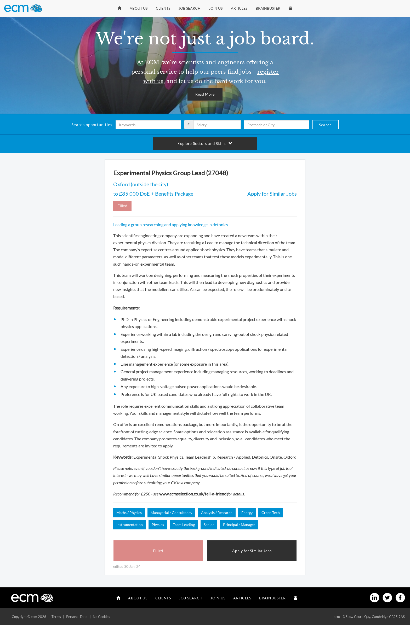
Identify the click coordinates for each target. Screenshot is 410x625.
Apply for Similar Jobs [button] (251, 550)
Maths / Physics (129, 512)
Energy (247, 512)
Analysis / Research (216, 512)
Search (325, 124)
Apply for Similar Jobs (272, 193)
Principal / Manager (239, 524)
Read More (204, 94)
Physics (158, 524)
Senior (209, 524)
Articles (239, 8)
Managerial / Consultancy (171, 512)
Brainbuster (268, 8)
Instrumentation (129, 524)
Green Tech (270, 512)
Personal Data (77, 617)
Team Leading (184, 524)
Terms (56, 617)
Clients (163, 8)
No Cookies (101, 617)
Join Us (216, 8)
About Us (138, 8)
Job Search (190, 8)
